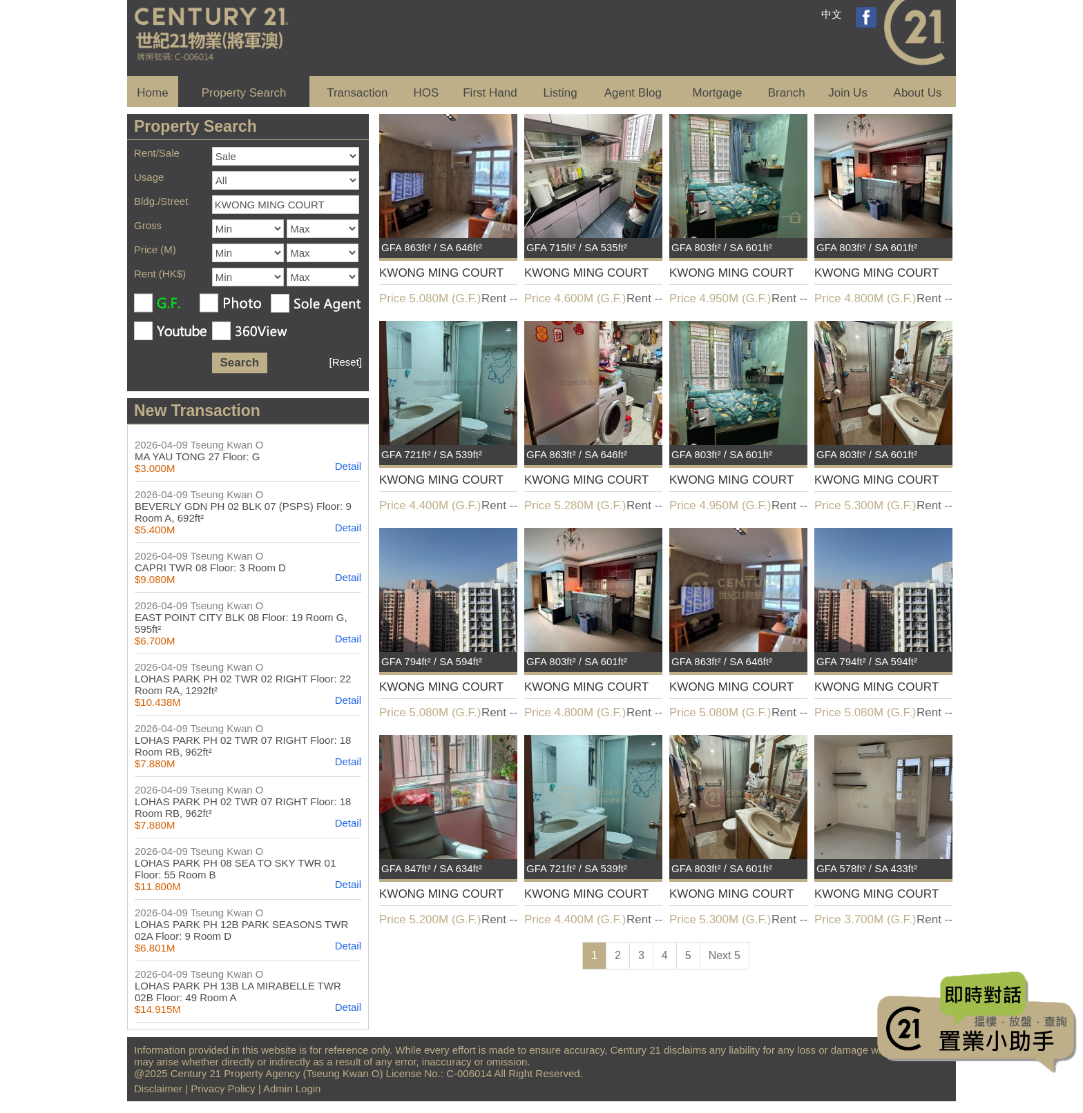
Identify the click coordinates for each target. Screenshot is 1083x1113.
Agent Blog (633, 92)
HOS (426, 92)
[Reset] (345, 362)
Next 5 (724, 955)
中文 (831, 14)
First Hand (490, 92)
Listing (560, 92)
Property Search (244, 92)
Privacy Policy (223, 1088)
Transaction (357, 92)
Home (152, 92)
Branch (786, 92)
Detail (348, 466)
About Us (918, 92)
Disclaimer (158, 1088)
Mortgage (717, 92)
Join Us (848, 92)
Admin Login (291, 1088)
